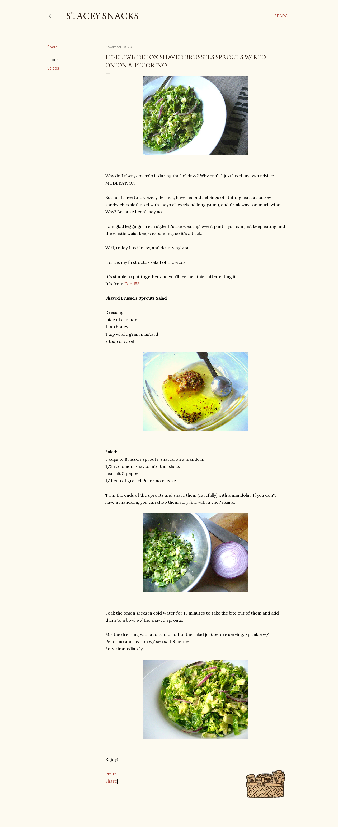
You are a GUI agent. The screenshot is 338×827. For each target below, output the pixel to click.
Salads (53, 68)
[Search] (282, 16)
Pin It (110, 774)
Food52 (131, 283)
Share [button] (52, 47)
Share (111, 781)
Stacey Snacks (102, 16)
